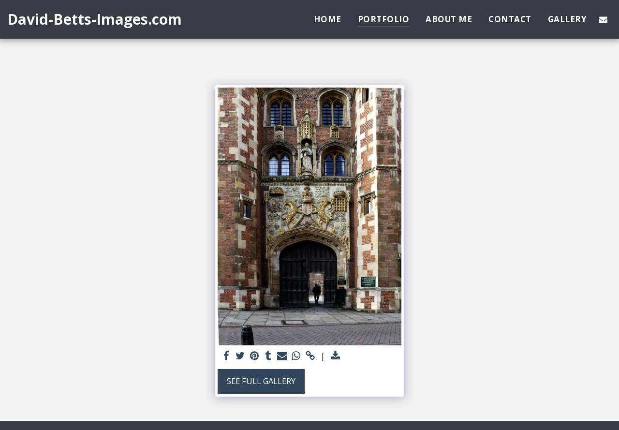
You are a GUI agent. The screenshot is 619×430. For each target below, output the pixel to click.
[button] (603, 19)
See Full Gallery (261, 380)
